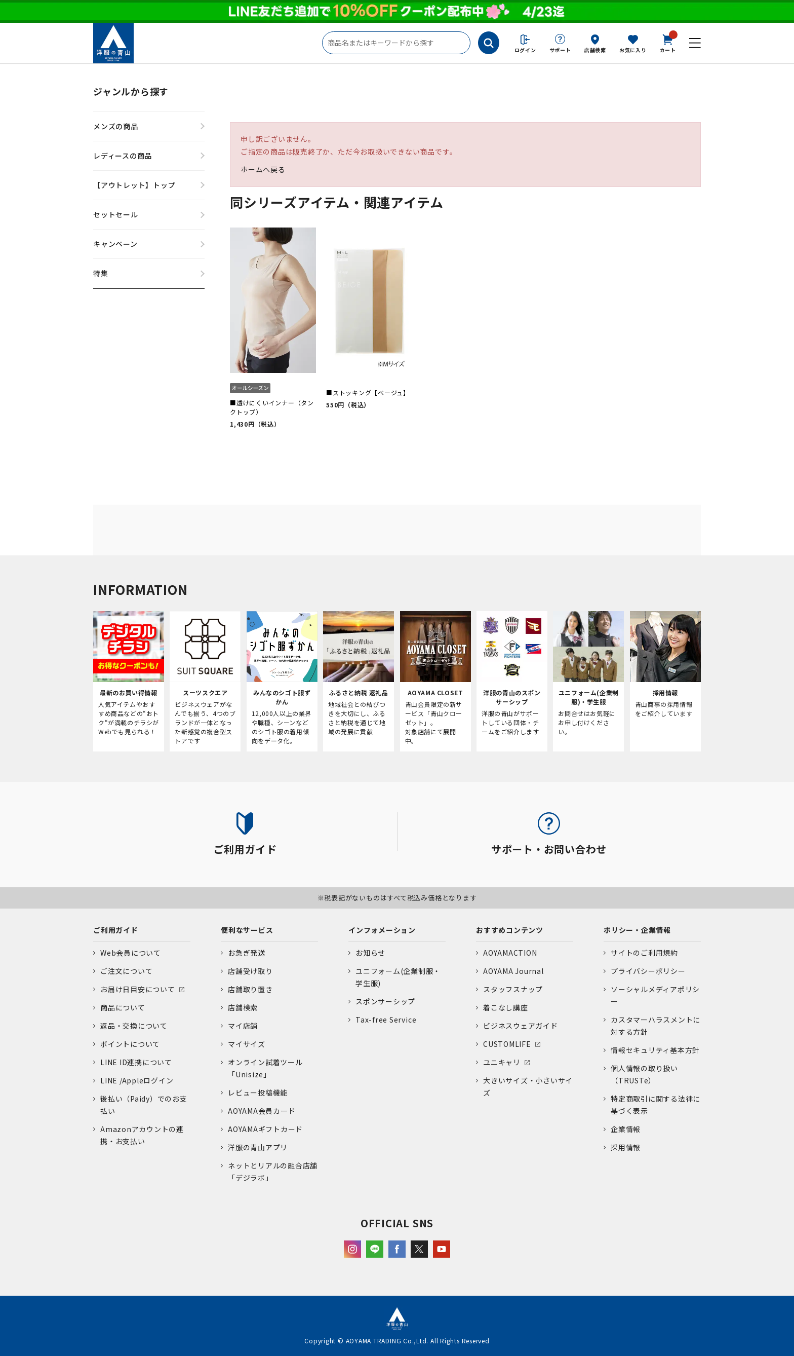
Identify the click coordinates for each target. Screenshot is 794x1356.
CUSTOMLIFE (507, 1044)
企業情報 (626, 1129)
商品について (122, 1007)
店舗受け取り (250, 971)
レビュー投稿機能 (258, 1092)
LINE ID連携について (136, 1062)
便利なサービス (247, 930)
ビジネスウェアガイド (520, 1026)
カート (668, 42)
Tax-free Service (385, 1019)
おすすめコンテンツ (509, 930)
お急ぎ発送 (246, 953)
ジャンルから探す (131, 91)
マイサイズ (246, 1044)
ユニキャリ (502, 1062)
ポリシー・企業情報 (637, 930)
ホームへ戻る (263, 169)
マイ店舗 (243, 1026)
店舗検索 (595, 50)
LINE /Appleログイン (137, 1080)
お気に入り (633, 50)
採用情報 (626, 1147)
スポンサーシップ (385, 1001)
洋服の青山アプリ (258, 1147)
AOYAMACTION (510, 953)
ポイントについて (130, 1044)
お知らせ (370, 953)
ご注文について (126, 971)
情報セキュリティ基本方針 (655, 1050)
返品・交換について (134, 1026)
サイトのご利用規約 (644, 953)
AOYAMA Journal (513, 971)
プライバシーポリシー (648, 971)
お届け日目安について (137, 989)
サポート (560, 50)
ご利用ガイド (115, 930)
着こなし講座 (505, 1007)
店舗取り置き (250, 989)
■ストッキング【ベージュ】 (368, 392)
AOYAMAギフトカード (265, 1129)
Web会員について (130, 953)
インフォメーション (382, 930)
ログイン (525, 50)
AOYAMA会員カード (261, 1111)
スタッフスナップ (513, 989)
